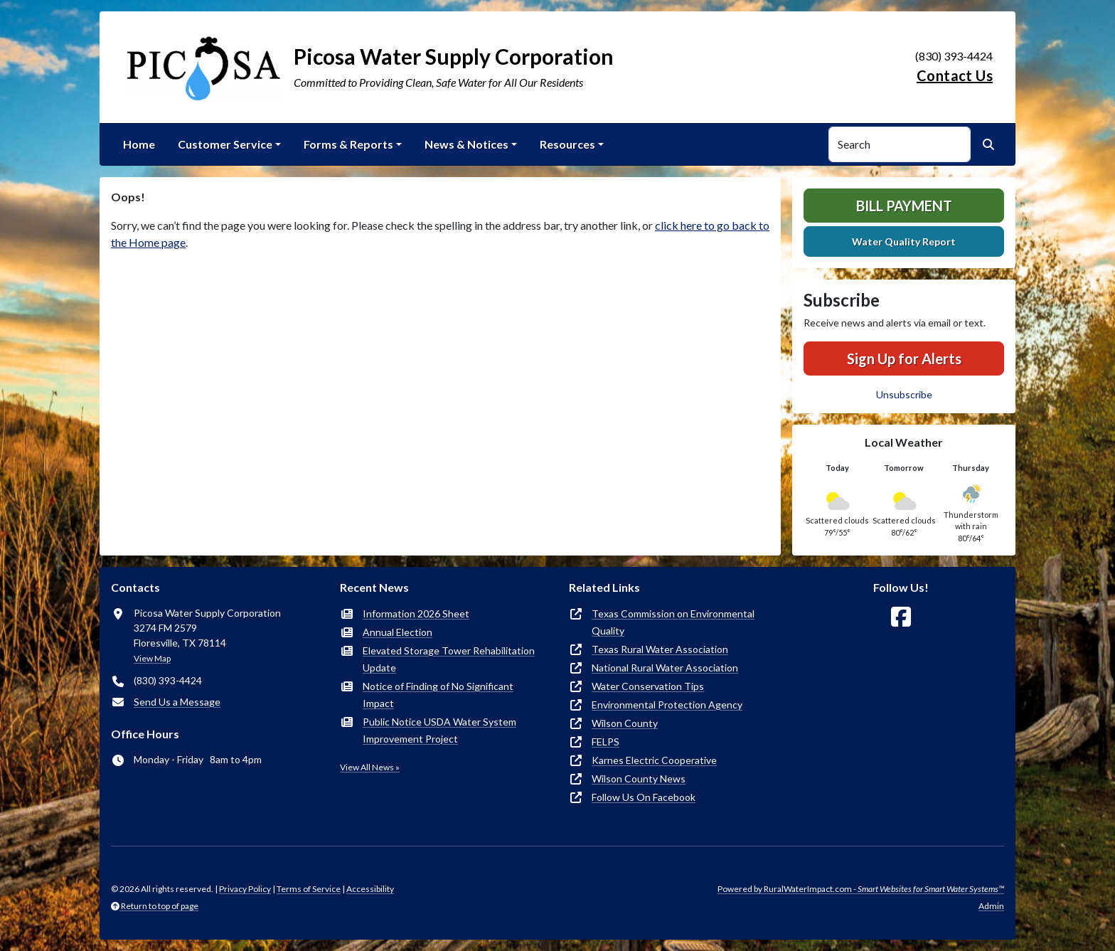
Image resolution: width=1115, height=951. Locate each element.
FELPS (605, 741)
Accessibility (370, 888)
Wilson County (625, 723)
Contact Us (955, 75)
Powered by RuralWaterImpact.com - (860, 888)
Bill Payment (904, 205)
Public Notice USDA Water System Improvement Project (439, 730)
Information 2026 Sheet (416, 613)
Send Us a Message (177, 702)
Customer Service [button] (225, 144)
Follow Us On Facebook (643, 797)
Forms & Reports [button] (348, 144)
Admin (991, 905)
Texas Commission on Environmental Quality (673, 622)
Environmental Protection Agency (667, 704)
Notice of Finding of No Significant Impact (438, 694)
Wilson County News (638, 778)
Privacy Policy (245, 888)
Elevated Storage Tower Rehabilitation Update (449, 659)
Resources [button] (567, 144)
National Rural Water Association (665, 668)
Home (139, 144)
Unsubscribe (904, 394)
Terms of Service (309, 888)
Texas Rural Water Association (660, 649)
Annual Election (397, 632)
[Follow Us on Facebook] (901, 617)
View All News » (370, 767)
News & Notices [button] (466, 144)
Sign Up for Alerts (904, 358)
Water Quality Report (904, 241)
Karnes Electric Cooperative (654, 760)
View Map (152, 658)
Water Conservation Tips (648, 686)
